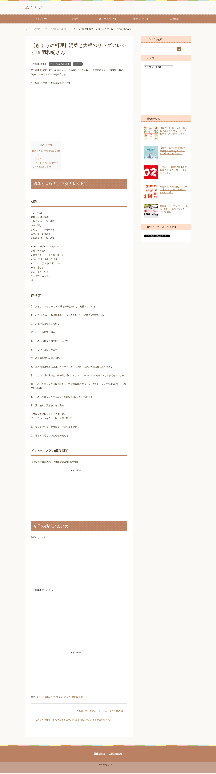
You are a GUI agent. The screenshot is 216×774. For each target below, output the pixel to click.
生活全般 (174, 19)
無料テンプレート (108, 19)
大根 (47, 697)
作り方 (38, 159)
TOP (33, 30)
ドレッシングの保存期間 (46, 163)
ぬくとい (35, 7)
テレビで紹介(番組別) (60, 65)
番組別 (75, 19)
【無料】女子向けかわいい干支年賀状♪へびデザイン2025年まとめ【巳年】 (173, 151)
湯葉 (80, 697)
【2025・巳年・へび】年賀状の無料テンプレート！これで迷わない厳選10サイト (173, 132)
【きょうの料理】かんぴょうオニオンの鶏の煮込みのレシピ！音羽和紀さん (72, 720)
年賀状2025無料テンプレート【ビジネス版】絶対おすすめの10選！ (173, 190)
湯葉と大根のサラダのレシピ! (46, 151)
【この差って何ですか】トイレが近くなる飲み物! (98, 712)
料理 (52, 697)
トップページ (41, 19)
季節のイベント (141, 19)
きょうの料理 (70, 697)
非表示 (48, 145)
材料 (37, 155)
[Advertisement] (79, 118)
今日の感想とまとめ (41, 167)
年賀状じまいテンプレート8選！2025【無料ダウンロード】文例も (174, 210)
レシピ (78, 65)
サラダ (59, 697)
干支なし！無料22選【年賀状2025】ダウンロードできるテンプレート (173, 171)
